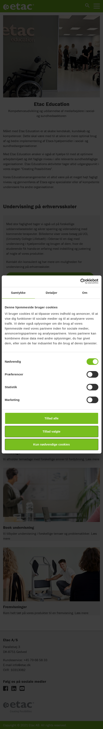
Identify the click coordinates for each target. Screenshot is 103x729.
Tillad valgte (51, 431)
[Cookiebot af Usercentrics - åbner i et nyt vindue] (80, 281)
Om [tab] (84, 292)
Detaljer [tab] (51, 292)
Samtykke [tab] (18, 292)
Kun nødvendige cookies (51, 444)
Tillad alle (51, 418)
